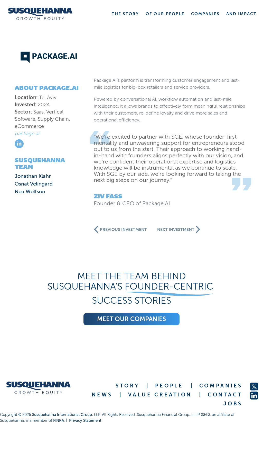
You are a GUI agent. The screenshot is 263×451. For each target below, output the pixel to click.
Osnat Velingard (34, 184)
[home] (40, 14)
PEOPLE (169, 385)
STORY (127, 385)
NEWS (102, 394)
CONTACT (225, 394)
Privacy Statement (85, 420)
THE (125, 13)
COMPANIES (220, 385)
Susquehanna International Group (62, 414)
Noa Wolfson (30, 191)
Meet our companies (131, 319)
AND (241, 13)
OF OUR (165, 13)
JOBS (232, 403)
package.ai (27, 133)
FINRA (58, 420)
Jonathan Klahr (33, 176)
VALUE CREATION (160, 394)
